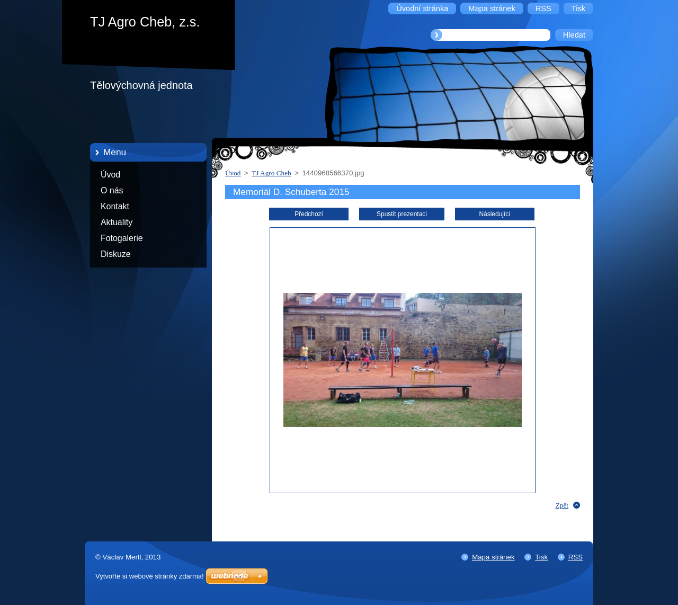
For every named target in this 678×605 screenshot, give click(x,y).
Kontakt (115, 206)
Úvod (110, 174)
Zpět (562, 505)
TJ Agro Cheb (271, 173)
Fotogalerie (122, 238)
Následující (494, 214)
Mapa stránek (493, 557)
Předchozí (309, 214)
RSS (575, 557)
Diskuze (116, 254)
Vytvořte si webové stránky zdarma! (149, 576)
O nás (112, 190)
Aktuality (116, 222)
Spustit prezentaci (402, 214)
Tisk (541, 557)
